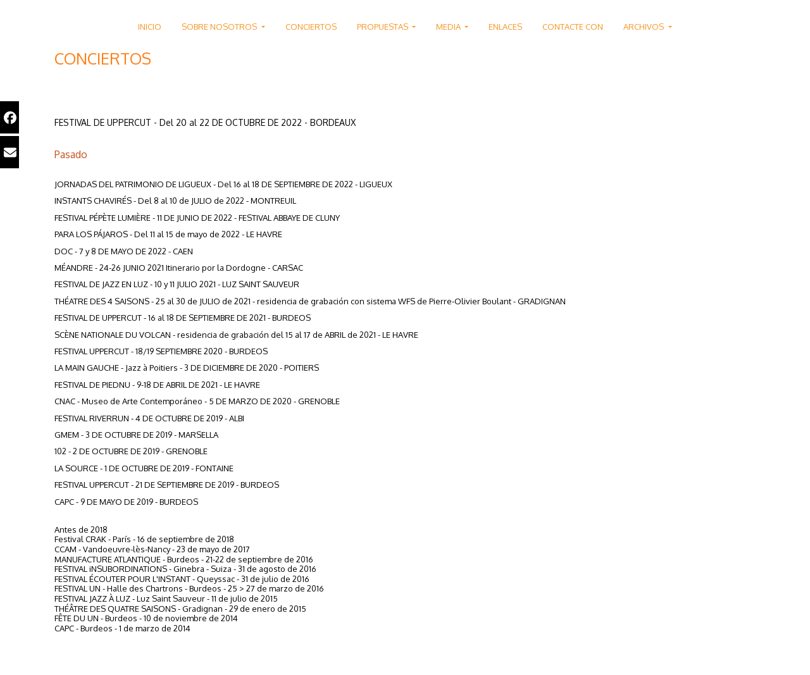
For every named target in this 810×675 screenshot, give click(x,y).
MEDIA (449, 27)
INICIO (149, 27)
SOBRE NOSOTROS (220, 27)
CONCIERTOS (311, 27)
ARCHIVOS (644, 27)
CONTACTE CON (572, 27)
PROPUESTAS (383, 27)
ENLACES (505, 27)
